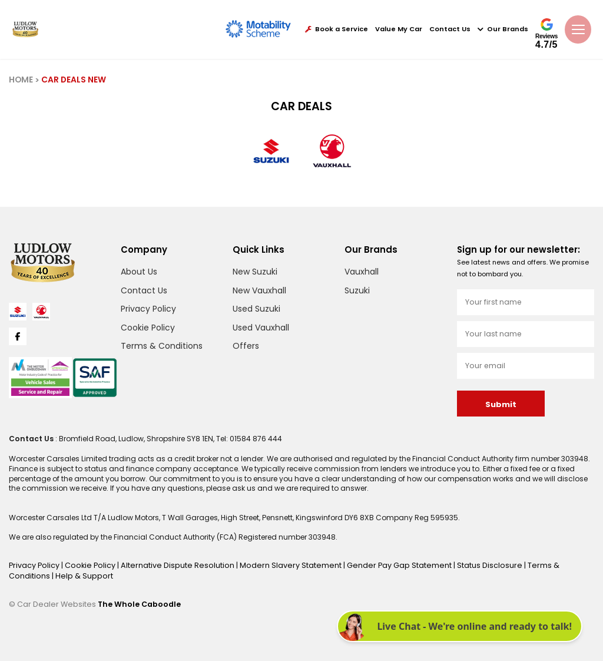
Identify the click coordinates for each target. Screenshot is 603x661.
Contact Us (450, 29)
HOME (20, 79)
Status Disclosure (464, 565)
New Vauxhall (259, 290)
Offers (246, 346)
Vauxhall (361, 271)
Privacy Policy (148, 309)
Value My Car (398, 29)
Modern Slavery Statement (275, 565)
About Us (139, 271)
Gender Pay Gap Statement (377, 565)
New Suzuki (255, 271)
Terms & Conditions (162, 346)
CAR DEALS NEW (73, 79)
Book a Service (336, 29)
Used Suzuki (256, 309)
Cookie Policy (148, 327)
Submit (500, 404)
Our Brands (503, 29)
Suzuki (357, 290)
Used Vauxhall (261, 327)
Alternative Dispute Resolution (170, 565)
